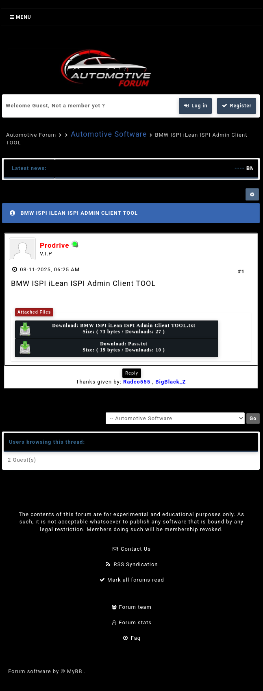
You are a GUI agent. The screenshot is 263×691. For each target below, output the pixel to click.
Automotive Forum (31, 135)
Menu (20, 17)
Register (237, 106)
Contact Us (131, 549)
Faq (131, 638)
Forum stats (131, 622)
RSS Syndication (131, 564)
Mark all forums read (131, 580)
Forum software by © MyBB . (47, 671)
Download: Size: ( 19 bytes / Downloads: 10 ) (91, 348)
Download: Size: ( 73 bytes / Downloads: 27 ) (107, 330)
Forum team (131, 607)
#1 (241, 271)
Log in (195, 106)
